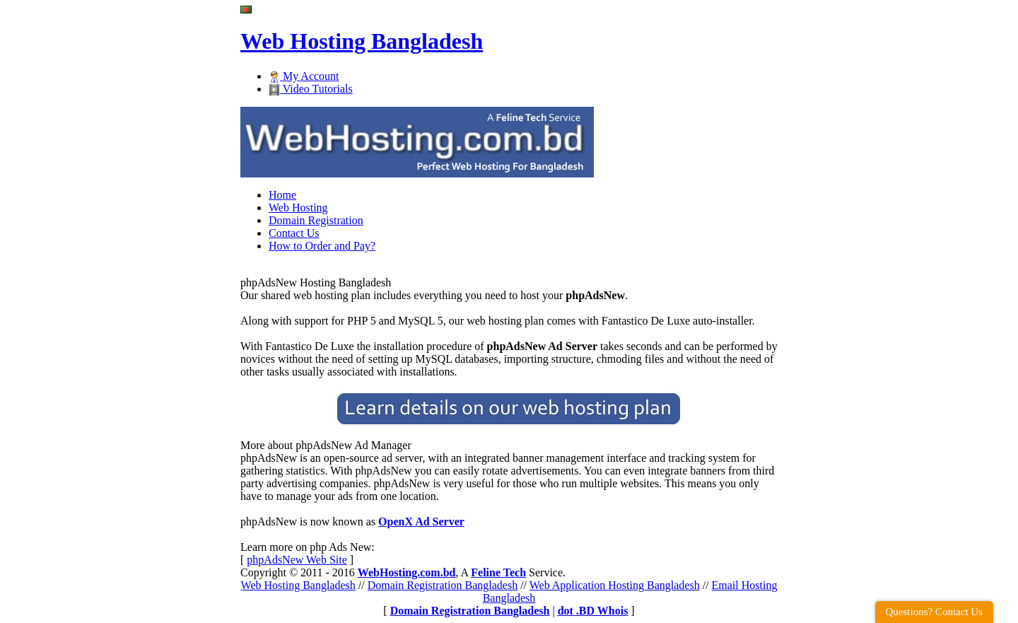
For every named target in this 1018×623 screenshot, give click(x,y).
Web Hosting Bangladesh (298, 585)
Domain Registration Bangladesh (442, 585)
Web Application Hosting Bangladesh (615, 585)
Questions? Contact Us (934, 611)
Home (282, 195)
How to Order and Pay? (322, 246)
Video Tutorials (311, 89)
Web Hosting (298, 208)
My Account (304, 76)
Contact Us (294, 233)
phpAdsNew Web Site (297, 560)
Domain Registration (316, 220)
